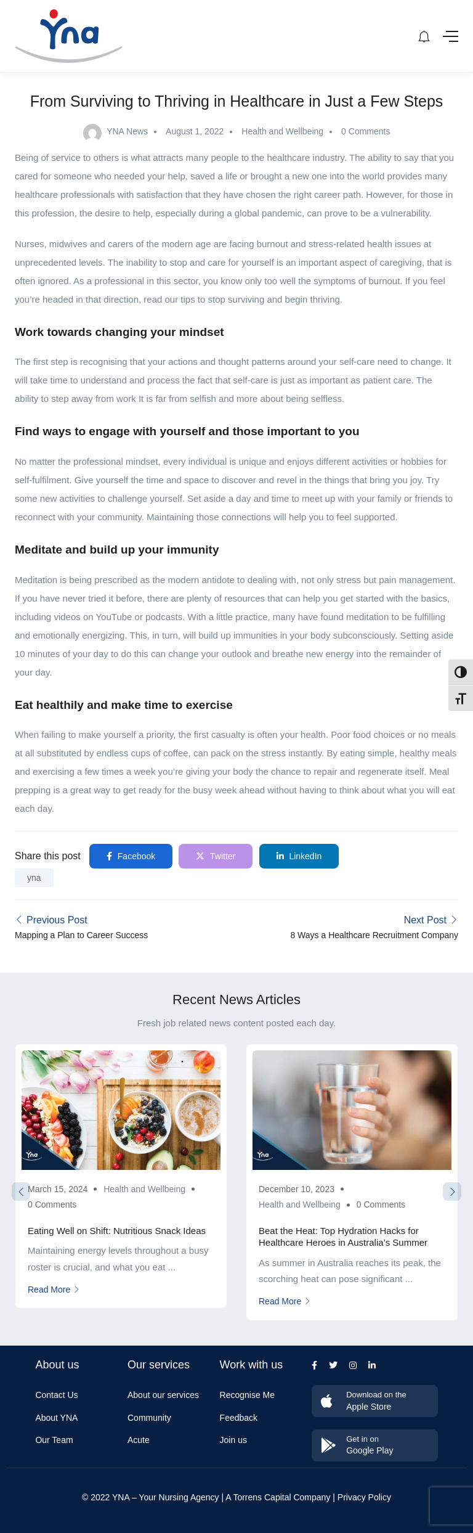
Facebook (131, 856)
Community (149, 1418)
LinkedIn (299, 856)
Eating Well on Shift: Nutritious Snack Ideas (117, 1230)
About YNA (56, 1418)
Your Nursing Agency (179, 1497)
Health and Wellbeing (282, 131)
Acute (138, 1440)
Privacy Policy (364, 1497)
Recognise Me (247, 1395)
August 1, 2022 (195, 131)
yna (34, 878)
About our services (163, 1395)
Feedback (238, 1418)
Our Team (54, 1440)
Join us (233, 1440)
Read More (54, 1289)
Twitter (215, 856)
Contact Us (56, 1395)
